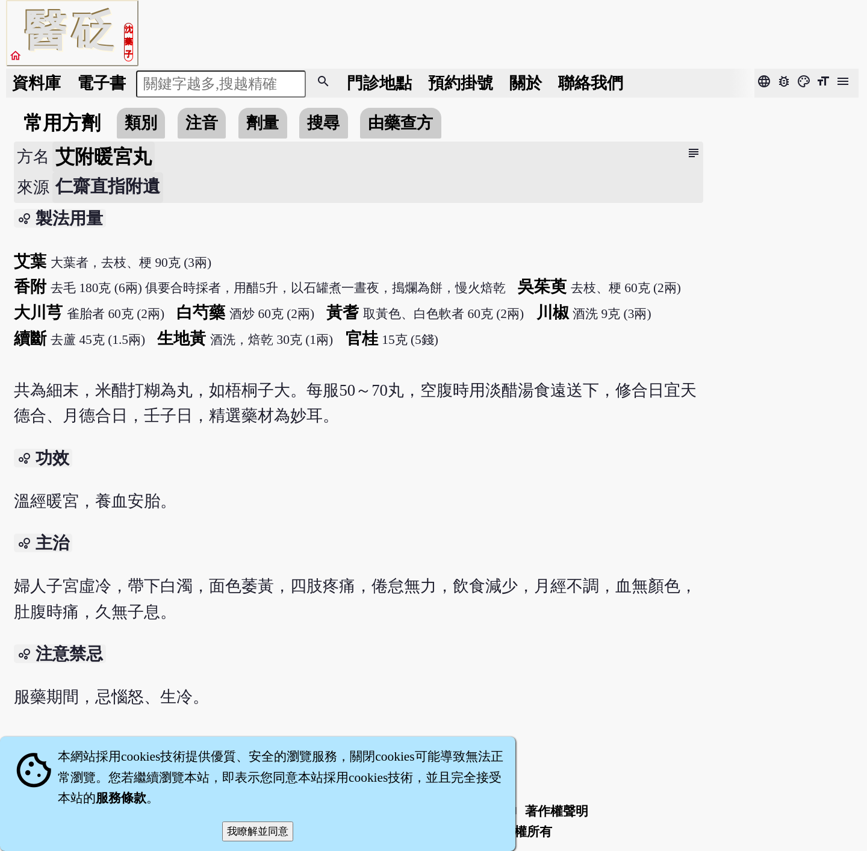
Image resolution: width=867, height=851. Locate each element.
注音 (201, 123)
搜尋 (323, 123)
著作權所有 (520, 832)
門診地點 (379, 83)
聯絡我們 (590, 83)
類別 (141, 123)
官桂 (362, 338)
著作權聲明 (556, 811)
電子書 (101, 83)
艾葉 (30, 261)
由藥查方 (400, 123)
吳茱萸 (542, 287)
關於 (525, 83)
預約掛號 (460, 83)
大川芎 (38, 313)
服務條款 (121, 798)
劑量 (262, 123)
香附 (30, 287)
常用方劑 (62, 123)
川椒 (552, 313)
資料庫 (36, 83)
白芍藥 (200, 313)
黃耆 (342, 313)
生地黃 (181, 338)
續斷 (30, 338)
